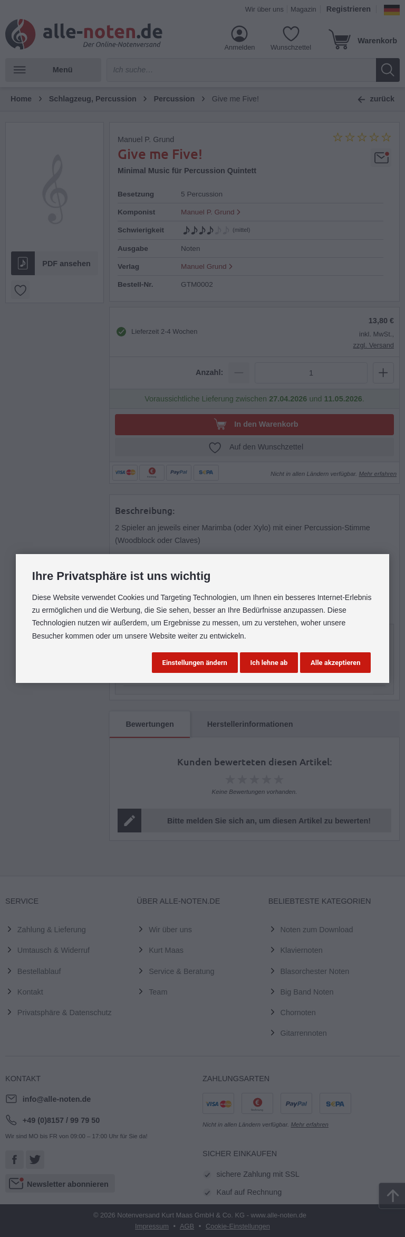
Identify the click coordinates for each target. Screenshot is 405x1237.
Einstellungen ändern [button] (194, 663)
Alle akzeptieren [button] (335, 663)
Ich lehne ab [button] (269, 663)
